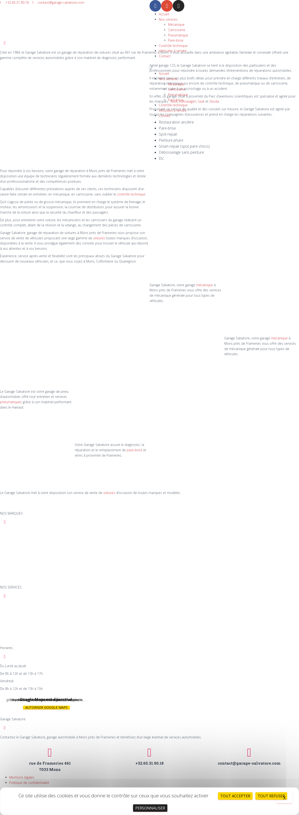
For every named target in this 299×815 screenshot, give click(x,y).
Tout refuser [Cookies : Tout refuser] (271, 796)
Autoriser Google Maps (46, 707)
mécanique (204, 285)
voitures (99, 238)
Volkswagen (187, 101)
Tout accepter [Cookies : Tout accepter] (235, 796)
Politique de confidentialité (29, 782)
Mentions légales (21, 777)
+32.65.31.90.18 (149, 763)
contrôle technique (131, 194)
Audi (174, 101)
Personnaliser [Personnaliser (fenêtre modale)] (150, 808)
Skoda (214, 101)
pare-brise (135, 450)
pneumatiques (11, 402)
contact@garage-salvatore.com (249, 763)
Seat (201, 101)
